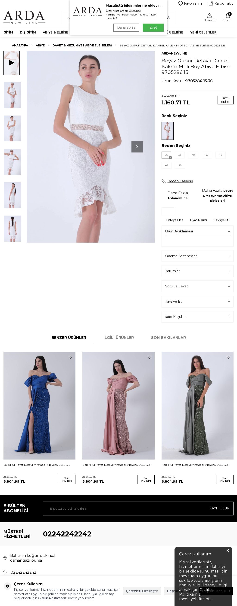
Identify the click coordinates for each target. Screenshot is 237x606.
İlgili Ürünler (118, 337)
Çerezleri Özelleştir (142, 591)
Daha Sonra (126, 27)
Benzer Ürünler (68, 337)
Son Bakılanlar (168, 337)
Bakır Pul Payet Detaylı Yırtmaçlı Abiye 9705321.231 (116, 464)
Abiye (40, 45)
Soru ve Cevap (197, 286)
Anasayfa (20, 45)
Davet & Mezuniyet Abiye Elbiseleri (82, 45)
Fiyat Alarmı (198, 220)
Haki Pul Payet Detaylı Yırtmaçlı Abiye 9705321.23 (195, 464)
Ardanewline (174, 53)
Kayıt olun (219, 508)
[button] (137, 146)
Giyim (8, 32)
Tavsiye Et (221, 220)
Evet (153, 27)
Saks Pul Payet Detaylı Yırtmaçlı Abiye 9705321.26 (36, 464)
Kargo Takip (221, 3)
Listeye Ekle (174, 220)
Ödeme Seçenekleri (197, 256)
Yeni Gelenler (203, 32)
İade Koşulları (197, 317)
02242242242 (67, 534)
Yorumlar (197, 271)
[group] (91, 147)
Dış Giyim (28, 32)
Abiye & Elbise (55, 32)
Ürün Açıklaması (197, 231)
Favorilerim (190, 3)
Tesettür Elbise (168, 32)
